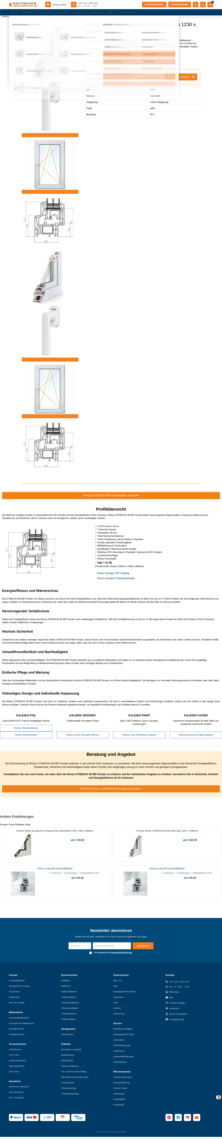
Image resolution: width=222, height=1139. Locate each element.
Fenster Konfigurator (181, 78)
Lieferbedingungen (122, 1047)
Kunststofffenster (188, 45)
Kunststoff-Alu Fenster (19, 988)
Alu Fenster (14, 993)
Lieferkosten (119, 1053)
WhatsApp (172, 994)
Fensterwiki (118, 1106)
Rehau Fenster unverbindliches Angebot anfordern (111, 790)
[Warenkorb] (210, 4)
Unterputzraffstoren (70, 1004)
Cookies (117, 1010)
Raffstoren (66, 988)
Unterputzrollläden (69, 1010)
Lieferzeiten (118, 1042)
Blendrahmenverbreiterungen (74, 1079)
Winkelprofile (67, 1062)
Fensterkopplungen (70, 1095)
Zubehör (115, 12)
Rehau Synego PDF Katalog (113, 575)
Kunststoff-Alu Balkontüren (21, 1025)
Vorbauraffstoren (69, 1016)
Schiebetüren (15, 1051)
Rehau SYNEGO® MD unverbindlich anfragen (111, 497)
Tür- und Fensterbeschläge (74, 1073)
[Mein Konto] (203, 4)
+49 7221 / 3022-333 (177, 983)
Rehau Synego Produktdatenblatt (116, 580)
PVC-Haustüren (16, 1100)
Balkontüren (29, 12)
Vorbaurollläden (68, 1021)
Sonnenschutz (82, 12)
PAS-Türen (14, 1073)
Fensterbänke (67, 1084)
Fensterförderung (121, 1084)
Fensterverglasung (70, 1068)
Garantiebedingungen (123, 1058)
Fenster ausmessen (122, 1079)
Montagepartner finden (124, 1036)
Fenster (15, 12)
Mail (169, 999)
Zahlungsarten (120, 1064)
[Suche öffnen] (195, 4)
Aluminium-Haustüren (19, 1088)
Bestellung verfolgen (123, 1031)
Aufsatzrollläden (68, 999)
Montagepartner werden (124, 993)
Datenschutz (119, 1016)
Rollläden (65, 982)
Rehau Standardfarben (26, 730)
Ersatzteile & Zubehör (71, 1051)
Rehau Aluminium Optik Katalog (196, 737)
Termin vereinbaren (176, 1016)
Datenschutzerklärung (121, 955)
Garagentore (100, 12)
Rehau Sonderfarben (26, 737)
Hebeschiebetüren (17, 1062)
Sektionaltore (67, 1036)
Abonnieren (143, 948)
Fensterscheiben (69, 1090)
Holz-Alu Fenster (17, 1004)
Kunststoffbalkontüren (19, 1020)
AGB (115, 1004)
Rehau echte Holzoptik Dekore (82, 737)
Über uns (117, 982)
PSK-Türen (14, 1057)
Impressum (118, 999)
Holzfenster (14, 999)
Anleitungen (118, 1095)
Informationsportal (133, 12)
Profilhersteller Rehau (108, 528)
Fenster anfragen (175, 1005)
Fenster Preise (120, 1090)
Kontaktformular (175, 1021)
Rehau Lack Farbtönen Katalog (139, 737)
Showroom (172, 1010)
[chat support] (218, 1097)
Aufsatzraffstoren (69, 993)
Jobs (115, 988)
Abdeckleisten (67, 1057)
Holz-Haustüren (16, 1094)
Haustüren (65, 12)
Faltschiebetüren (17, 1068)
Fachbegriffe (119, 1101)
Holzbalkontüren (16, 1036)
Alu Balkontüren (16, 1031)
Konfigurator (116, 80)
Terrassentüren (48, 12)
